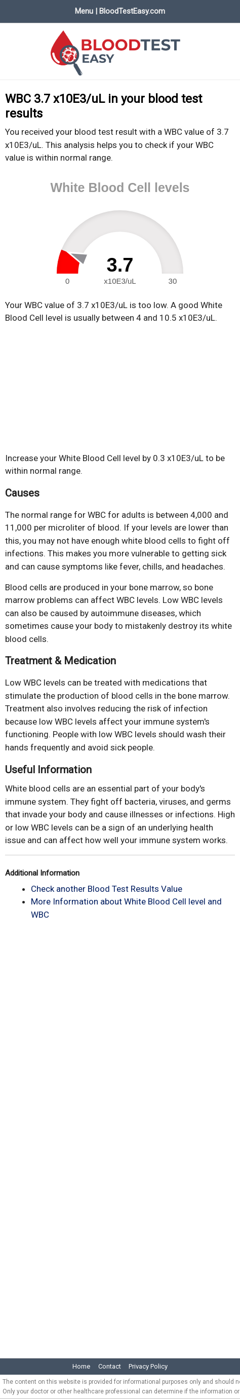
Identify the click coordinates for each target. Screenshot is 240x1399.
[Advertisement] (120, 388)
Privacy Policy (148, 1366)
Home (81, 1366)
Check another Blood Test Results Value (106, 889)
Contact (109, 1366)
